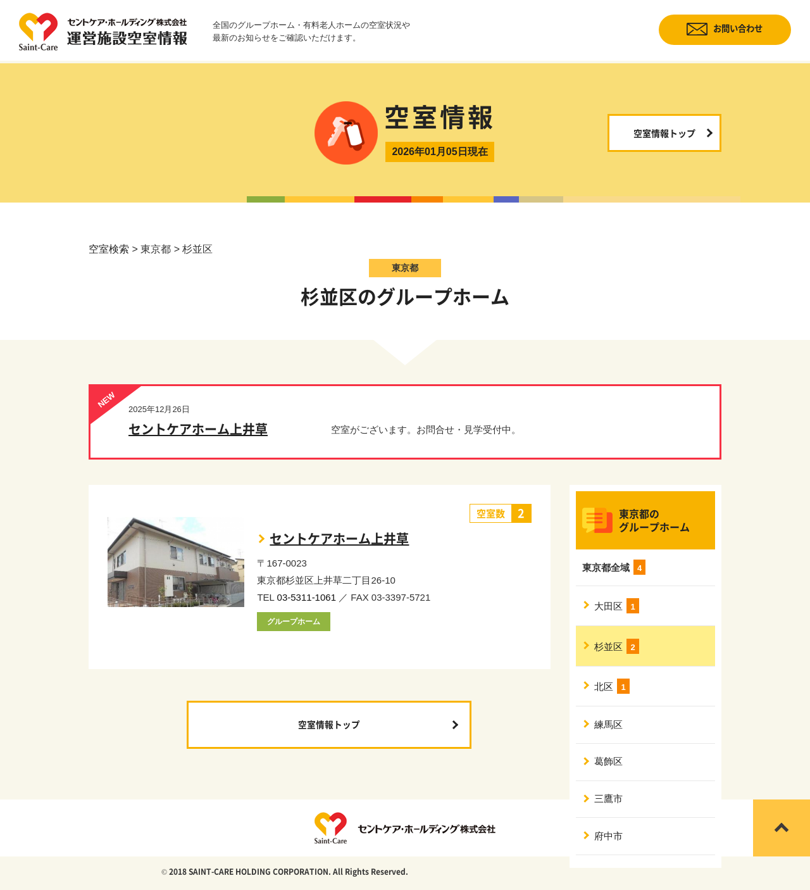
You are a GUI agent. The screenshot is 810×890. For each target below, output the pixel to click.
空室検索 (109, 249)
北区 (612, 688)
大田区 (617, 606)
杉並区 (617, 647)
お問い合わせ (732, 29)
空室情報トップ (664, 133)
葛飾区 (609, 767)
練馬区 (609, 728)
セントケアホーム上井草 (198, 429)
